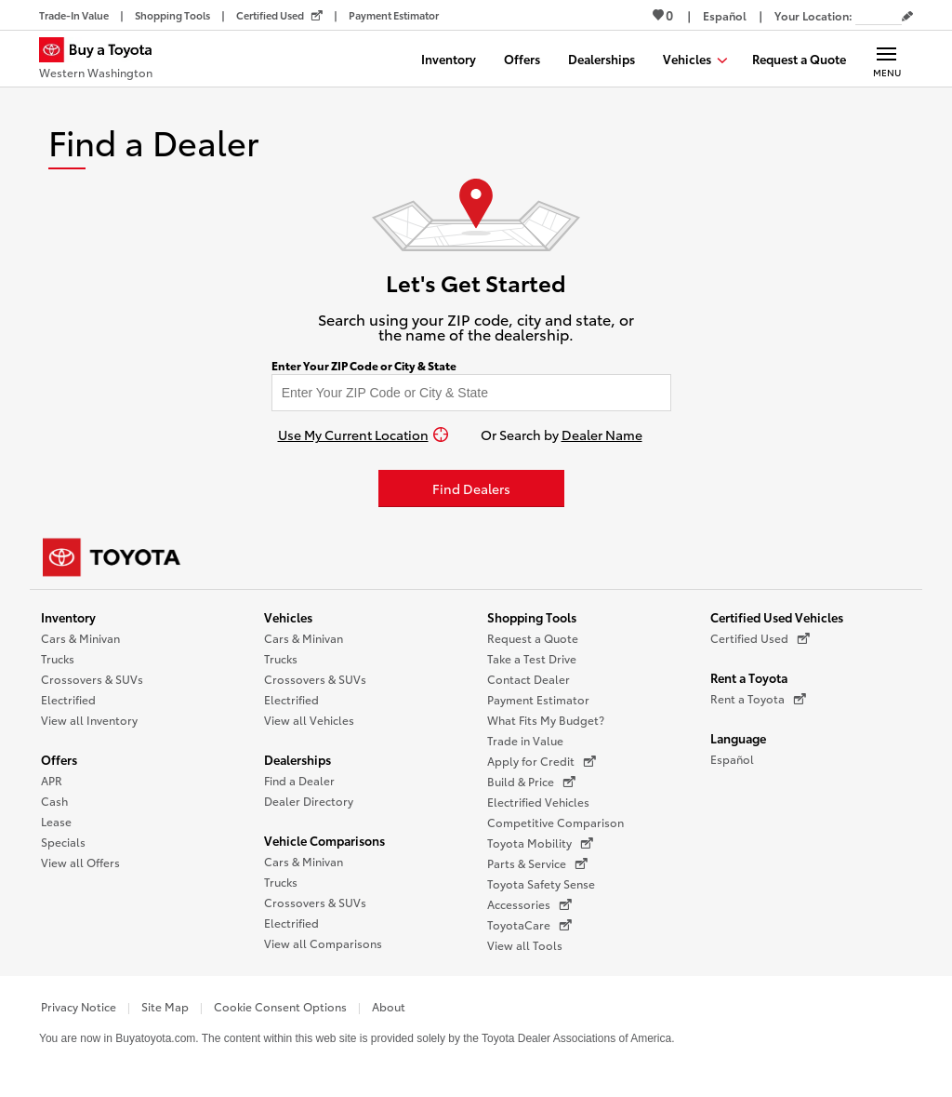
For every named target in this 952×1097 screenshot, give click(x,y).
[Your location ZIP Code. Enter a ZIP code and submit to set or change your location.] (878, 15)
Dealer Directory (308, 801)
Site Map (165, 1006)
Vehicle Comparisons (324, 840)
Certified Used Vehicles (776, 617)
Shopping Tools (531, 617)
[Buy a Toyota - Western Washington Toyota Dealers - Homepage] (103, 60)
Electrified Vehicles (538, 801)
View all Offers (80, 862)
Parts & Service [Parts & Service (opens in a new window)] (537, 863)
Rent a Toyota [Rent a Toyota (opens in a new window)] (758, 699)
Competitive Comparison (555, 822)
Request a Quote (532, 638)
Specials (63, 842)
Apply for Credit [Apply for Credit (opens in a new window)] (541, 761)
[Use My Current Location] (363, 434)
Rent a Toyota (748, 677)
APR (51, 780)
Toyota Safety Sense (541, 883)
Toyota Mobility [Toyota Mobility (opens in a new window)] (540, 843)
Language (738, 737)
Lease (56, 821)
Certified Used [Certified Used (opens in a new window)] (760, 638)
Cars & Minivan (80, 638)
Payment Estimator (538, 699)
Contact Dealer (528, 679)
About (388, 1006)
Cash (54, 801)
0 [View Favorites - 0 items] (663, 14)
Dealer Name (602, 434)
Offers (59, 759)
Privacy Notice (78, 1006)
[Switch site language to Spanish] (725, 15)
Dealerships (297, 759)
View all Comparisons (323, 943)
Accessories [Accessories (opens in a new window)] (529, 904)
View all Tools (524, 945)
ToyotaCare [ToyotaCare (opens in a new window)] (529, 925)
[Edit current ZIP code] (907, 16)
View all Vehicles (309, 720)
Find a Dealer (299, 780)
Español (732, 759)
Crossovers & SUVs (92, 679)
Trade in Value (525, 740)
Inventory (68, 617)
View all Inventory (89, 720)
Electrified (68, 699)
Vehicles (288, 617)
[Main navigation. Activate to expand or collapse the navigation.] (886, 59)
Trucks (57, 658)
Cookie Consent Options (280, 1006)
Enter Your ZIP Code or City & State (363, 365)
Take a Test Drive (531, 658)
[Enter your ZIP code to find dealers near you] (471, 392)
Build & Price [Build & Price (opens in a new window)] (531, 781)
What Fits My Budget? (545, 720)
